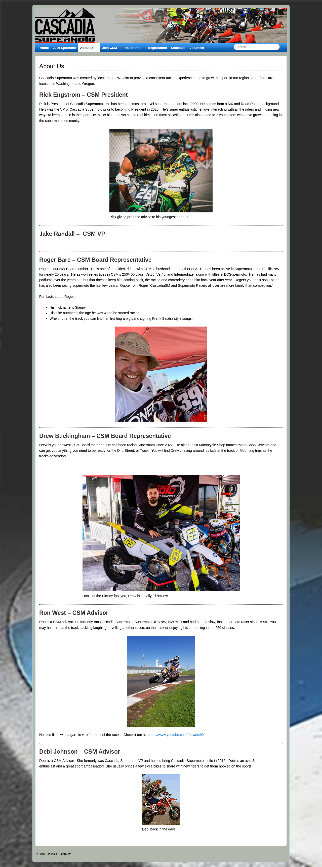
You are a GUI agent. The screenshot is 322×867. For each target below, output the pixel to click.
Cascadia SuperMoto (58, 853)
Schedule (178, 48)
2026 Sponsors (64, 48)
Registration (157, 48)
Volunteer (196, 48)
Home (44, 48)
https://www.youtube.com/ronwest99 (176, 735)
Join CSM (111, 49)
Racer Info (135, 49)
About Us (89, 49)
